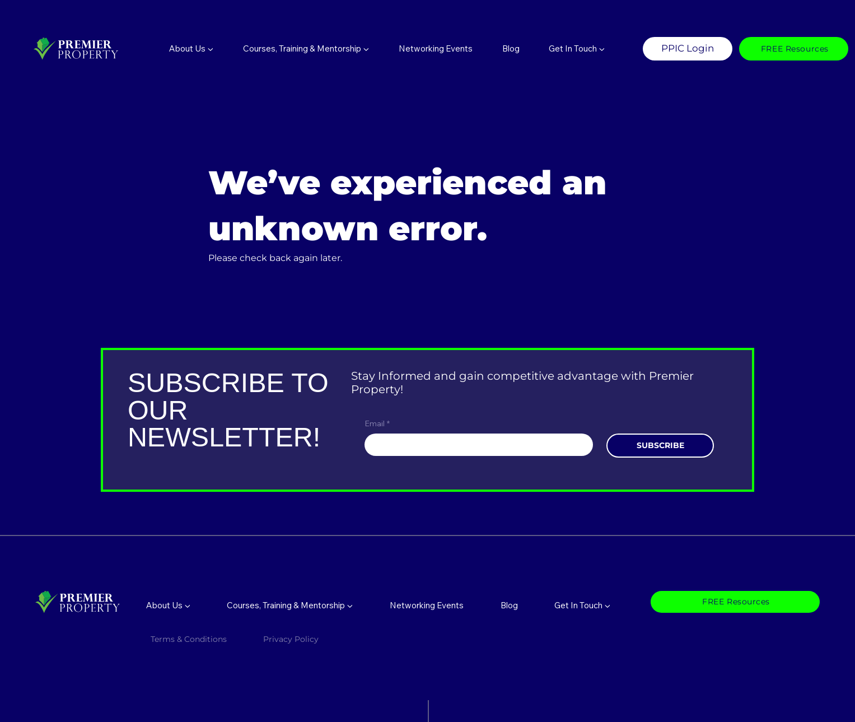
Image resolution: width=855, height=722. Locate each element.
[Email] (475, 445)
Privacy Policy (292, 639)
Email (377, 424)
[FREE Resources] (793, 48)
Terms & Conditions (189, 639)
